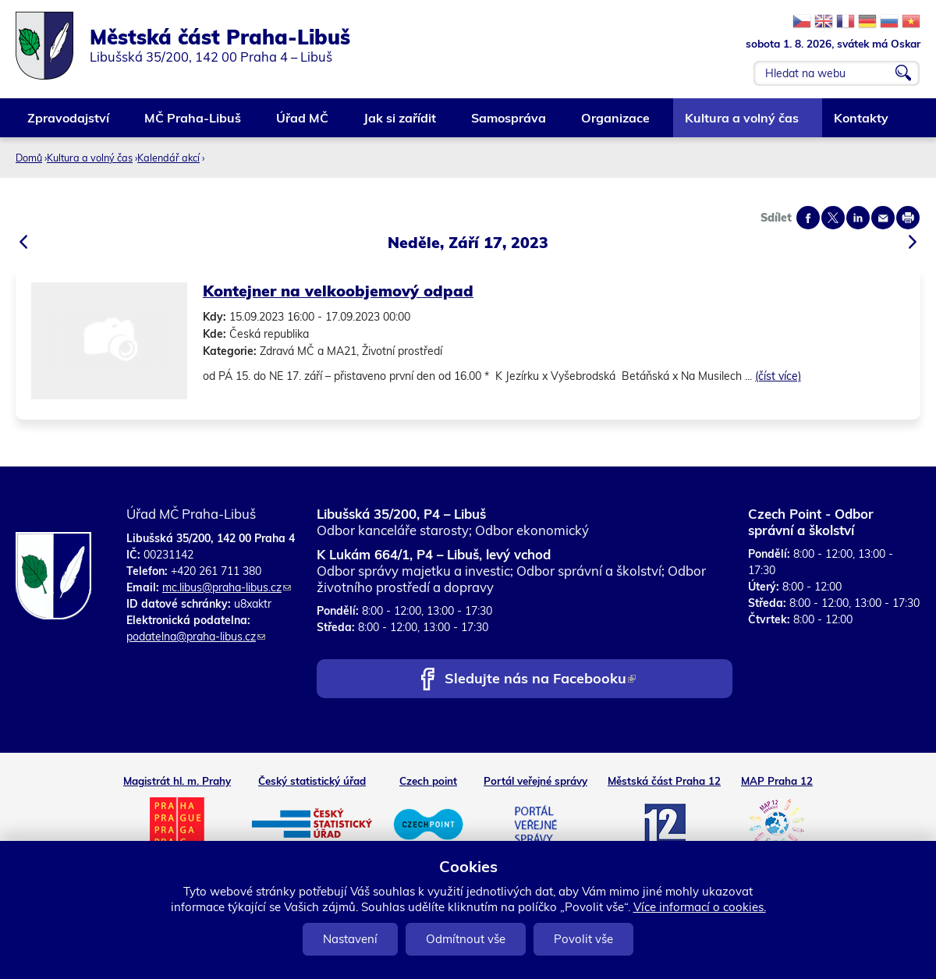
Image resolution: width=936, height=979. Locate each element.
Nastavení (350, 938)
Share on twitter (833, 217)
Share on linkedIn (858, 217)
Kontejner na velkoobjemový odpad (338, 290)
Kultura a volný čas (742, 123)
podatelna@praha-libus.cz (195, 637)
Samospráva (509, 123)
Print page (908, 217)
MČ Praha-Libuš (193, 123)
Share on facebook (808, 217)
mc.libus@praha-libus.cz (226, 587)
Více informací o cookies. (699, 906)
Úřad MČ (303, 123)
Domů (29, 157)
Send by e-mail (883, 217)
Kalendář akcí (168, 157)
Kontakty (862, 123)
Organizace (616, 123)
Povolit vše (583, 938)
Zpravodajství (69, 123)
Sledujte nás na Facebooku (540, 679)
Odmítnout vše (465, 938)
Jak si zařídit (400, 123)
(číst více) (778, 376)
